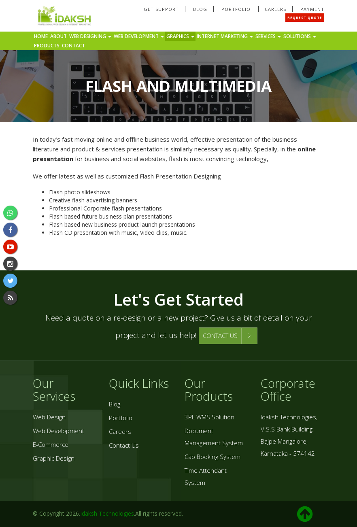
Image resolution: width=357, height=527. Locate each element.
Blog (200, 9)
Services (268, 36)
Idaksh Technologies (107, 513)
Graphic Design (53, 458)
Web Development (139, 36)
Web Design (49, 417)
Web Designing (90, 36)
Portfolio (236, 9)
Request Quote (304, 17)
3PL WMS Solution (209, 417)
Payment (312, 9)
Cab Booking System (212, 457)
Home (41, 36)
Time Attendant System (206, 476)
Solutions (299, 36)
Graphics (180, 36)
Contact (73, 45)
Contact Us (124, 445)
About (58, 36)
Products (47, 45)
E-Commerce (50, 444)
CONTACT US (220, 336)
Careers (275, 9)
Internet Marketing (225, 36)
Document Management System (214, 437)
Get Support (161, 9)
